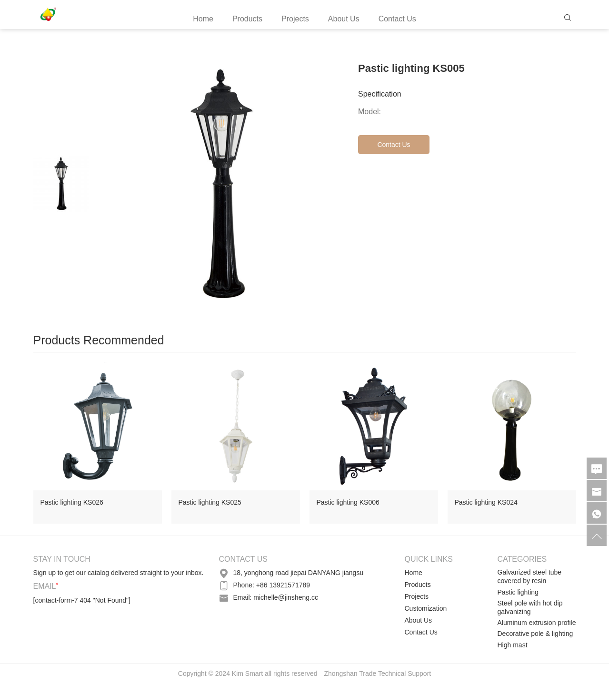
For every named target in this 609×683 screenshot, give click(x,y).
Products (247, 19)
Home (203, 19)
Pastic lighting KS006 (348, 502)
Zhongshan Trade (350, 673)
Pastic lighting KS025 (210, 502)
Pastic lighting (518, 592)
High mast (513, 645)
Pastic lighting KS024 (486, 502)
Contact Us (397, 19)
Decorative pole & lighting (535, 633)
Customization (426, 608)
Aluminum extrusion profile (537, 622)
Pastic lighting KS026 (71, 502)
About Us (343, 19)
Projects (295, 19)
